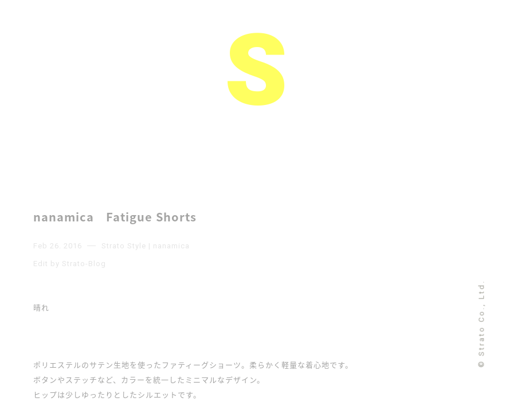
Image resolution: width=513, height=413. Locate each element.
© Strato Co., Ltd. (481, 323)
